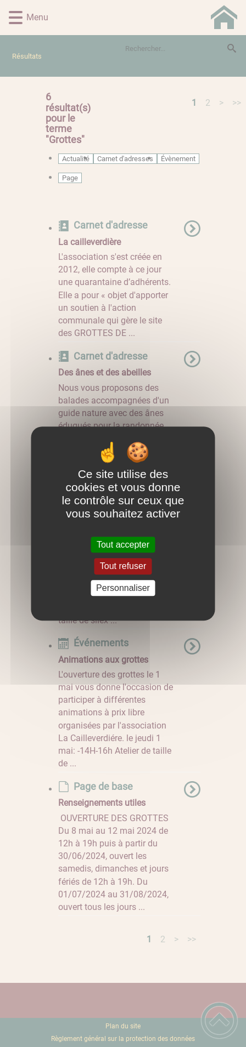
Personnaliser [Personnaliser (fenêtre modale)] (123, 588)
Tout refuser (123, 566)
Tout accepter (123, 544)
